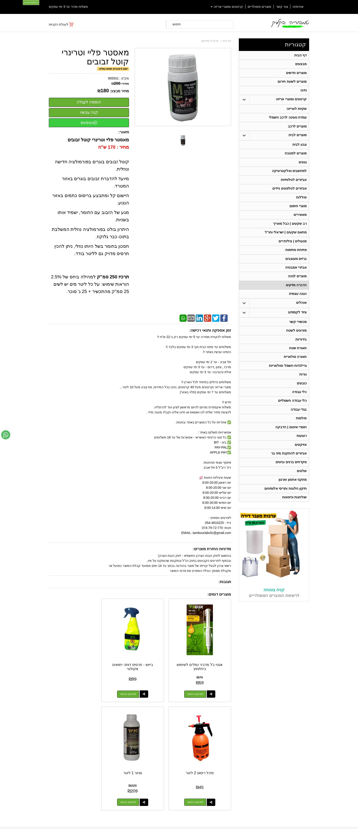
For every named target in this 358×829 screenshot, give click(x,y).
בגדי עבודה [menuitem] (298, 431)
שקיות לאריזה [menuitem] (296, 112)
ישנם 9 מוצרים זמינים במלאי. (112, 68)
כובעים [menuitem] (301, 403)
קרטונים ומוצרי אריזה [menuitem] (227, 6)
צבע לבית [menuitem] (299, 150)
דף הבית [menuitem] (300, 56)
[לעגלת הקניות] (61, 24)
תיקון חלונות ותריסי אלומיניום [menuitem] (285, 515)
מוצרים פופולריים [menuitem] (259, 6)
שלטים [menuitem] (301, 497)
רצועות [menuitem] (301, 459)
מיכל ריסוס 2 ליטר (116, 642)
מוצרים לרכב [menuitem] (297, 131)
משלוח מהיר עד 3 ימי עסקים (68, 6)
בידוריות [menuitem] (300, 356)
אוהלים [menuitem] (301, 318)
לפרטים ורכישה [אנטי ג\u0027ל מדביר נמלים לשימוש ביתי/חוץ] (206, 671)
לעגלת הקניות (58, 24)
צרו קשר (238, 723)
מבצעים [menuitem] (300, 65)
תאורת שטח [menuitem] (297, 365)
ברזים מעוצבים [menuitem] (295, 271)
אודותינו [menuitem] (298, 6)
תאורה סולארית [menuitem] (295, 375)
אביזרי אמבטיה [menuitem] (295, 281)
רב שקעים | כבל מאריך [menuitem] (289, 234)
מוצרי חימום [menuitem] (297, 215)
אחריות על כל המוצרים (97, 724)
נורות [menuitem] (302, 394)
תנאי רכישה (237, 748)
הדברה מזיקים (209, 40)
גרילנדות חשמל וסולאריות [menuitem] (288, 384)
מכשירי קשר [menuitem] (297, 337)
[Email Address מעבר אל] (57, 710)
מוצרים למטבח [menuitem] (295, 159)
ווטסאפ (89, 122)
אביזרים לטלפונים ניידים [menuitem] (289, 196)
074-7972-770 (226, 743)
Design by (97, 741)
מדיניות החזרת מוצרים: (212, 549)
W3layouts (105, 741)
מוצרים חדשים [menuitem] (296, 74)
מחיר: (120, 83)
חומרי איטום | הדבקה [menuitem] (290, 450)
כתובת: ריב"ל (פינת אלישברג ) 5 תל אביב (216, 736)
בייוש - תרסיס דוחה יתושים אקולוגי (163, 645)
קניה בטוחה (273, 617)
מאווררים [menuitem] (299, 225)
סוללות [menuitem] (301, 206)
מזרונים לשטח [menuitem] (296, 347)
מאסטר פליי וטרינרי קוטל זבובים (95, 57)
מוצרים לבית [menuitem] (297, 140)
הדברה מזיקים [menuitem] (296, 299)
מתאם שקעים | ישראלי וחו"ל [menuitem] (286, 243)
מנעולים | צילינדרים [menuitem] (293, 253)
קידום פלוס (171, 821)
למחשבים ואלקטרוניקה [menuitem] (289, 178)
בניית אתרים (159, 821)
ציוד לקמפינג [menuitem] (297, 328)
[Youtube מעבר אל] (88, 710)
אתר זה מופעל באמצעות (179, 821)
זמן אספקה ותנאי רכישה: (210, 330)
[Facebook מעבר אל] (102, 710)
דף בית (227, 40)
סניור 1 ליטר (69, 642)
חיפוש (177, 24)
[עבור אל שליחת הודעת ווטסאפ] (5, 434)
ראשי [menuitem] (306, 730)
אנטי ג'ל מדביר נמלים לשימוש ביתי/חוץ (210, 646)
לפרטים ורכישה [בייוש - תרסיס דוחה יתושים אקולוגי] (159, 671)
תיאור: (123, 132)
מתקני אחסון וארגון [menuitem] (293, 506)
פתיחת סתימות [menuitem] (295, 262)
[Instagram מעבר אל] (72, 710)
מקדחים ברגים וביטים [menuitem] (291, 487)
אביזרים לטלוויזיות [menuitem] (293, 187)
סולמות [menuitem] (301, 440)
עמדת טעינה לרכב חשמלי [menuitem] (288, 121)
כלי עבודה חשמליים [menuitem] (292, 422)
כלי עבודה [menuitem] (299, 412)
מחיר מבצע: (119, 91)
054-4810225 (279, 704)
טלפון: (239, 743)
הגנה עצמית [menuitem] (297, 309)
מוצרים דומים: (219, 594)
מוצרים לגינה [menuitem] (297, 290)
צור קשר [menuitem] (282, 6)
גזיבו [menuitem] (303, 93)
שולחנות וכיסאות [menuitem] (294, 525)
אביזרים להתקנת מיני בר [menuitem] (289, 478)
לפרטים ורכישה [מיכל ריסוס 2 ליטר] (112, 671)
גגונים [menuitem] (302, 168)
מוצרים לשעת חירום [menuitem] (292, 84)
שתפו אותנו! (237, 760)
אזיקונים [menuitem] (300, 468)
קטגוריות (295, 44)
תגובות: (224, 582)
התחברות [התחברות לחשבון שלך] (31, 2)
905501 (113, 78)
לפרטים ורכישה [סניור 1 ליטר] (64, 671)
